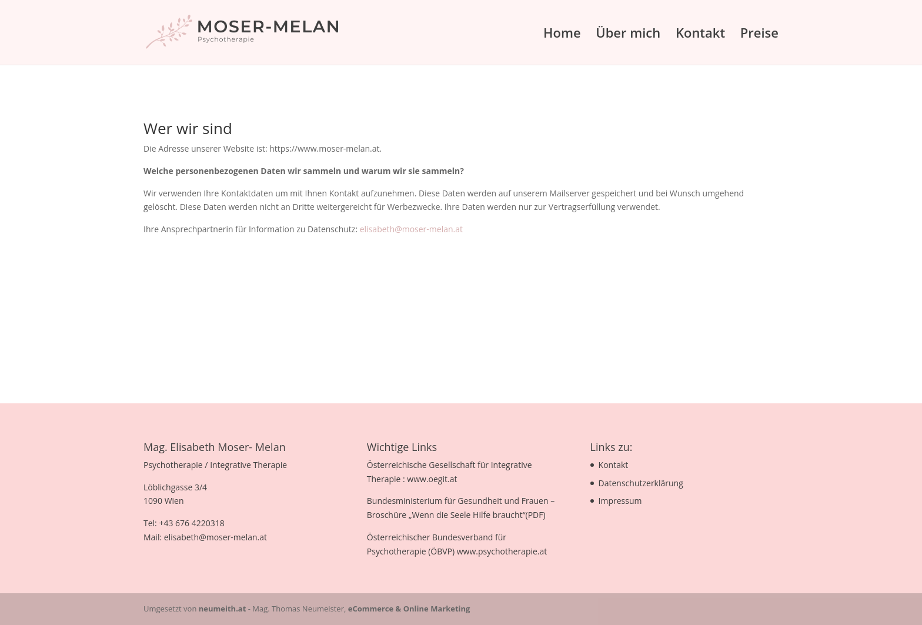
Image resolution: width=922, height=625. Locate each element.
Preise (759, 34)
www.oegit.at (432, 478)
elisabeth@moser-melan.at (411, 229)
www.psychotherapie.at (502, 551)
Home (562, 34)
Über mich (628, 34)
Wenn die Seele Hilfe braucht (467, 514)
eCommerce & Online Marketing (409, 608)
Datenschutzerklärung (641, 483)
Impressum (620, 500)
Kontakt (700, 34)
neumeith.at (222, 608)
